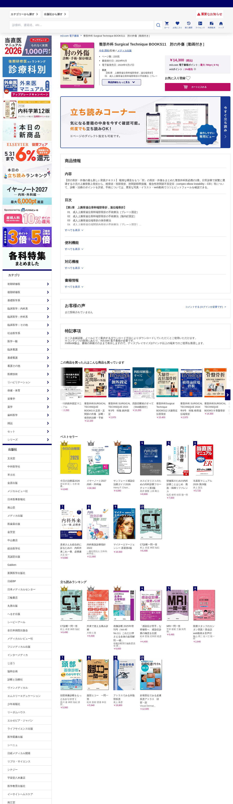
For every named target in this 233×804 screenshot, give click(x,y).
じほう (11, 663)
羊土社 (11, 474)
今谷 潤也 (104, 50)
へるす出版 (13, 614)
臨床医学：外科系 (17, 316)
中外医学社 (13, 466)
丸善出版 (12, 605)
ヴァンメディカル (17, 687)
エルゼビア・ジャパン (20, 720)
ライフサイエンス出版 (20, 728)
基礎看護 (12, 357)
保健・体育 (13, 390)
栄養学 (11, 398)
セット (11, 431)
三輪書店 (12, 597)
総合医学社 (13, 548)
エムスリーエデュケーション (24, 695)
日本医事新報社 (16, 499)
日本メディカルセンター (21, 589)
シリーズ (12, 439)
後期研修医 (13, 292)
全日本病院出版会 (17, 630)
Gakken (11, 564)
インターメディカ (17, 654)
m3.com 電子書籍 (69, 36)
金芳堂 (11, 532)
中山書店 (12, 540)
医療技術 (12, 374)
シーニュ (12, 745)
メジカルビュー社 (17, 491)
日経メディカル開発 (18, 753)
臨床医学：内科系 (17, 308)
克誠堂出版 (13, 556)
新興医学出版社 (16, 573)
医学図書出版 (15, 736)
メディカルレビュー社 (20, 638)
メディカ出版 (15, 515)
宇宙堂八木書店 (16, 777)
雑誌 (10, 423)
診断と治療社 (15, 679)
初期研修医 (13, 284)
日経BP (11, 581)
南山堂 (11, 507)
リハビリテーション (18, 382)
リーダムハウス (16, 712)
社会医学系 (13, 333)
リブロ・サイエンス (18, 761)
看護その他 (13, 365)
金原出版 (12, 482)
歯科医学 (12, 415)
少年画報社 (13, 704)
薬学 (10, 406)
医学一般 (12, 341)
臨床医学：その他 (17, 324)
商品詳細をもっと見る (119, 82)
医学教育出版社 (16, 786)
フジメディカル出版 (18, 646)
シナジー (12, 769)
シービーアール (16, 622)
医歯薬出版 (13, 523)
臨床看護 (12, 349)
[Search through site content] (81, 25)
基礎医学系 (13, 300)
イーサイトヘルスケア (20, 794)
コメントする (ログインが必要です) (204, 306)
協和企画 (12, 671)
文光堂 (11, 458)
